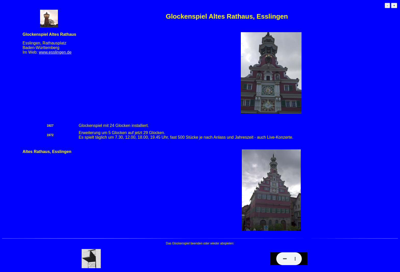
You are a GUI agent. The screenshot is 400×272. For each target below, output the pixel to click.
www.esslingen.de (55, 52)
